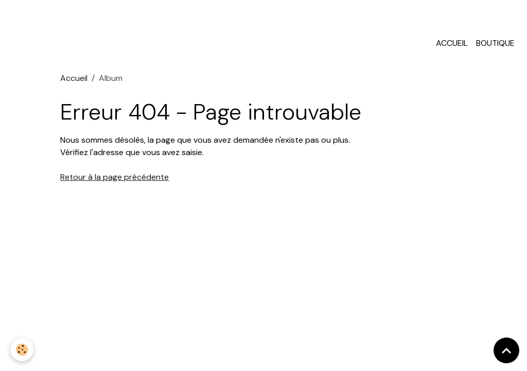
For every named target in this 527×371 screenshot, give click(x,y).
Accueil (452, 43)
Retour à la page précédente (114, 177)
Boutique (495, 43)
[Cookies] (21, 349)
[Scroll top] (506, 350)
